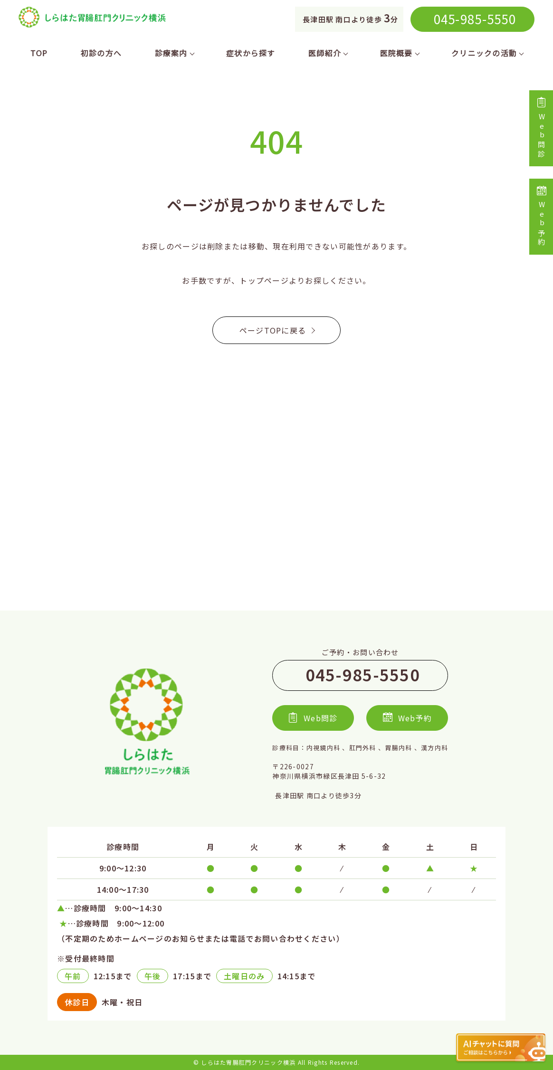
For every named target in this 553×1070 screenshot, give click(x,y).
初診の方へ (101, 52)
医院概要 (399, 52)
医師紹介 (327, 52)
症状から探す (251, 52)
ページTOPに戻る (276, 330)
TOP (39, 52)
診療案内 (174, 52)
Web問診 (541, 128)
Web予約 (541, 217)
